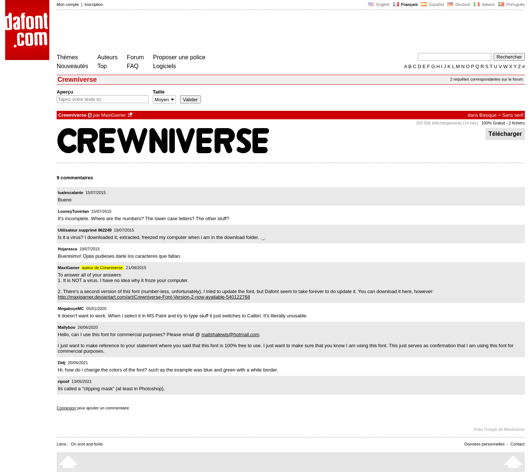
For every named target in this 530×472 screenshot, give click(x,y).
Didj (62, 362)
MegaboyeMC (71, 308)
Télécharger (505, 134)
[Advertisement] (191, 32)
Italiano (484, 4)
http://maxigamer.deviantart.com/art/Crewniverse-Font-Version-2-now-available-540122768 (154, 297)
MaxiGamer (113, 115)
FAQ (133, 66)
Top (102, 66)
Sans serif (512, 115)
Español (432, 4)
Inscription (94, 4)
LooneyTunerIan (73, 211)
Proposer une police (179, 57)
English (379, 4)
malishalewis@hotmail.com (230, 334)
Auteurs (107, 57)
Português (511, 4)
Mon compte (68, 4)
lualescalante (70, 192)
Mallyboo (66, 327)
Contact (517, 444)
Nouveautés (72, 66)
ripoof (63, 381)
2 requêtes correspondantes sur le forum (486, 79)
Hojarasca (67, 249)
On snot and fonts (87, 444)
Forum (135, 57)
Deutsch (458, 4)
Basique (488, 115)
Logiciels (164, 66)
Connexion (66, 408)
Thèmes (67, 57)
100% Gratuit (493, 123)
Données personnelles (484, 444)
